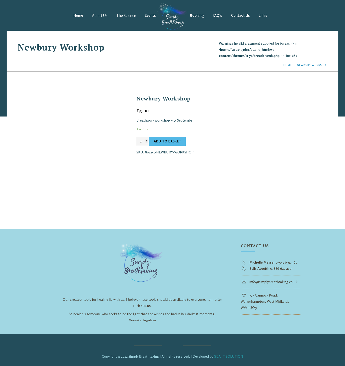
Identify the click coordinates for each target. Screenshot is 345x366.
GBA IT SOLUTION (228, 356)
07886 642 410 (281, 268)
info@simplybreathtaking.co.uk (273, 282)
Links (263, 15)
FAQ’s (217, 15)
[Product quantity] (142, 141)
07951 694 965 (286, 262)
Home (78, 15)
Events (150, 15)
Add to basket (167, 141)
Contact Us (240, 15)
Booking (197, 15)
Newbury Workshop (312, 65)
